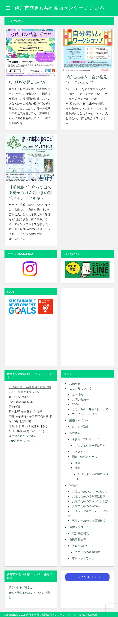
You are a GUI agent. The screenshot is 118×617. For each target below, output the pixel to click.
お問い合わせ (80, 399)
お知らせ (74, 383)
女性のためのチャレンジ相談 (90, 501)
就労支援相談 (80, 533)
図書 (77, 463)
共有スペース (80, 452)
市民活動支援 (77, 539)
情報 (77, 468)
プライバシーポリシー (86, 414)
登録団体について (83, 546)
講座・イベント (79, 420)
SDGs (75, 404)
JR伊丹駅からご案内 (21, 441)
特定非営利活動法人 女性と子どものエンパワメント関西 (29, 592)
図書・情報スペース (84, 457)
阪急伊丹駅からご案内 (22, 436)
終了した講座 (80, 427)
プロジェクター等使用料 (90, 445)
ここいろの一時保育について (90, 409)
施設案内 (74, 433)
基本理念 (77, 395)
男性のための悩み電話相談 (88, 521)
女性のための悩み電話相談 (88, 496)
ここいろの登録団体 (87, 552)
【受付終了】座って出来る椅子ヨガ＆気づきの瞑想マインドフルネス (30, 192)
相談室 (73, 485)
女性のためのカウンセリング (90, 491)
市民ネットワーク (83, 558)
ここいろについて (80, 388)
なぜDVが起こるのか (27, 82)
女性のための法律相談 (86, 506)
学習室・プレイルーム (86, 439)
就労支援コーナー (80, 527)
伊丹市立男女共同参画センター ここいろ (59, 8)
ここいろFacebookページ (87, 577)
